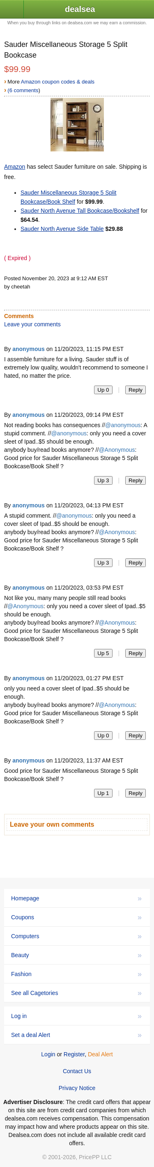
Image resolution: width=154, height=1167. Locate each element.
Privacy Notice (77, 1088)
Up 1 (103, 793)
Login (48, 1054)
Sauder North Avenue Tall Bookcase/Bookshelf (80, 210)
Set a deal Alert (76, 1035)
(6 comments (22, 90)
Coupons (76, 917)
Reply (136, 390)
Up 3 (103, 480)
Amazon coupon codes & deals (57, 82)
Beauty (76, 955)
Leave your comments (32, 324)
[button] (12, 10)
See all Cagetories (76, 993)
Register (74, 1054)
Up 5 (103, 653)
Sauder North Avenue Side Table (62, 228)
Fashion (76, 974)
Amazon (14, 166)
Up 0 (103, 390)
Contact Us (77, 1071)
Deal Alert (100, 1054)
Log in (76, 1016)
